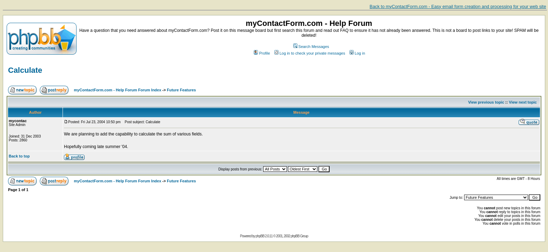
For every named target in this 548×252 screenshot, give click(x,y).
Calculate (25, 70)
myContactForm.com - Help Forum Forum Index (117, 90)
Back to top (19, 156)
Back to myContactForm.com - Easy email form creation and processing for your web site (458, 6)
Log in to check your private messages (309, 53)
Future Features (181, 90)
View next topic (523, 102)
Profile (262, 53)
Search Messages (311, 46)
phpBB (259, 236)
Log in (357, 53)
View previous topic (486, 102)
